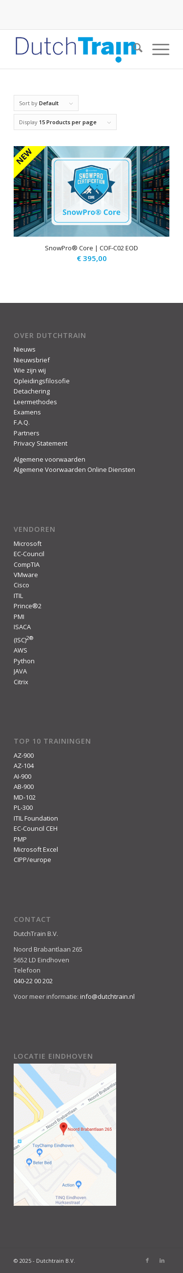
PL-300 (23, 807)
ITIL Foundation (36, 818)
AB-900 (24, 786)
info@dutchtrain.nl (107, 996)
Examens (27, 412)
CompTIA (27, 564)
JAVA (20, 671)
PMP (20, 839)
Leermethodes (35, 401)
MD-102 (25, 797)
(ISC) (23, 640)
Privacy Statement (40, 443)
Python (24, 660)
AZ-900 (24, 755)
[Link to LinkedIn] (162, 1260)
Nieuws (25, 349)
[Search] (132, 49)
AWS (20, 650)
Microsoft (27, 543)
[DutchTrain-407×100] (76, 49)
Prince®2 (27, 605)
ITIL (18, 595)
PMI (19, 616)
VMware (26, 574)
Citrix (21, 681)
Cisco (21, 584)
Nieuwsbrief (32, 360)
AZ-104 (24, 765)
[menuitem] (132, 49)
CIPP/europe (32, 859)
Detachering (32, 391)
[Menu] (155, 49)
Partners (27, 433)
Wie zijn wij (30, 370)
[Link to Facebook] (147, 1260)
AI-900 (22, 776)
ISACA (22, 626)
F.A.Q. (22, 422)
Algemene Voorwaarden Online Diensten (74, 469)
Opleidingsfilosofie (42, 380)
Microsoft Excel (36, 849)
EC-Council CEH (36, 828)
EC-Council (29, 553)
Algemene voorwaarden (49, 459)
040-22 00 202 (33, 980)
